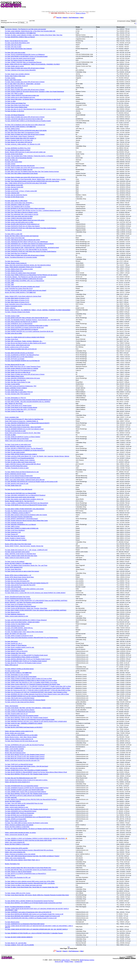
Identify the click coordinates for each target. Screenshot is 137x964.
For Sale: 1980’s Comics (12, 526)
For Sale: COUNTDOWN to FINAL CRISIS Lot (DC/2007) (22, 657)
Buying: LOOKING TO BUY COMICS (16, 388)
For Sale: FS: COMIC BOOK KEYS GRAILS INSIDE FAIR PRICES (25, 337)
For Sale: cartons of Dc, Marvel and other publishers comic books (24, 589)
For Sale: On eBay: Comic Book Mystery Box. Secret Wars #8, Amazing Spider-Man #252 (31, 887)
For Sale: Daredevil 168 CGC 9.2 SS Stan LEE (19, 140)
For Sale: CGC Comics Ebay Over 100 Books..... (19, 202)
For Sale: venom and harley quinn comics (17, 552)
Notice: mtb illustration (11, 706)
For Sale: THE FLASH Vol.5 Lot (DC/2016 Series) (19, 698)
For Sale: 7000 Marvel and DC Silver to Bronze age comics (22, 239)
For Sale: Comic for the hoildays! (14, 561)
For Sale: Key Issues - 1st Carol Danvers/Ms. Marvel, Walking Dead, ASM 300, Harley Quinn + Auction (35, 179)
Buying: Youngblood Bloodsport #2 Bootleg (17, 906)
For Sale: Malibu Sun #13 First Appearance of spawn (20, 370)
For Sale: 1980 (9, 282)
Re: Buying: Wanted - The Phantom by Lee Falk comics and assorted (25, 29)
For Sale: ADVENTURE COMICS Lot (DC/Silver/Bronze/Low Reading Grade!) (28, 121)
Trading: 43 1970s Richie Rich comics (16, 466)
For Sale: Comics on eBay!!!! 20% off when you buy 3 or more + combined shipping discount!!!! (33, 210)
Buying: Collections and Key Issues (15, 474)
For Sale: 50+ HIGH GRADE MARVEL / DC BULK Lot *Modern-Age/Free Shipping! (29, 828)
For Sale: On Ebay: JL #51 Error (14, 111)
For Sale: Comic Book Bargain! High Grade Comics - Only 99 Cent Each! (26, 766)
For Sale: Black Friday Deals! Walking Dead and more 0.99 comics (24, 220)
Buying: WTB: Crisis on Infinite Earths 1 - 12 (18, 575)
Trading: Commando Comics (13, 306)
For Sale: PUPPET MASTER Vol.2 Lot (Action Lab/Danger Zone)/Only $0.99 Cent (29, 331)
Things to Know (80, 13)
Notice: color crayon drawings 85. (15, 842)
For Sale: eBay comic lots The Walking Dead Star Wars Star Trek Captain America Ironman (32, 171)
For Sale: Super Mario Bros (13, 569)
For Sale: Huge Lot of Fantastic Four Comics (18, 604)
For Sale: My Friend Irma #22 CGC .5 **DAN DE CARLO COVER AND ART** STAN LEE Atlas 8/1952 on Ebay (37, 690)
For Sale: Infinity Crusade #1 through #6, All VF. (19, 635)
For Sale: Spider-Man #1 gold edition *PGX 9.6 (19, 392)
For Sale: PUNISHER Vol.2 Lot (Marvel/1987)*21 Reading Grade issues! (26, 655)
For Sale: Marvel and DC (12, 612)
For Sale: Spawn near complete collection (17, 74)
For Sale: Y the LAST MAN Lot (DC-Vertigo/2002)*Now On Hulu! (24, 803)
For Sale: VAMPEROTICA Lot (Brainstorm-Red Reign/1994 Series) (25, 924)
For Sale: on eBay (10, 101)
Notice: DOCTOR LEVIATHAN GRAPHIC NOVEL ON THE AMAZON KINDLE (28, 265)
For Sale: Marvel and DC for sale (14, 364)
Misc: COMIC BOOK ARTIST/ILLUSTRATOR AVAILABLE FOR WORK (26, 130)
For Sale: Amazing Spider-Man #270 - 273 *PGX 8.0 (20, 409)
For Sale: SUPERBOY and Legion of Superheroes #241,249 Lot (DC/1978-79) (28, 912)
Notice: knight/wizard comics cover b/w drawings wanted (21, 715)
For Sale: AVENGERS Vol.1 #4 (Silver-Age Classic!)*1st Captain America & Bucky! (29, 243)
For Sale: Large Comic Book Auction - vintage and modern (22, 622)
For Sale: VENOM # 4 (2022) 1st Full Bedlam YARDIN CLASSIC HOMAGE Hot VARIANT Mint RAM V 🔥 (36, 838)
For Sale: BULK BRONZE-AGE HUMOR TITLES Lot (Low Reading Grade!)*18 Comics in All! (32, 916)
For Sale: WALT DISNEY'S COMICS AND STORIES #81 (21, 528)
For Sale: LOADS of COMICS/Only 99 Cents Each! (20, 711)
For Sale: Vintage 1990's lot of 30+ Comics (17, 893)
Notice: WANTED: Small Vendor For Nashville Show (20, 553)
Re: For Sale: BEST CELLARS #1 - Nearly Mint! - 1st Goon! (22, 83)
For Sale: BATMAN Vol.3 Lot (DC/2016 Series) (19, 815)
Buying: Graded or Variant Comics (15, 538)
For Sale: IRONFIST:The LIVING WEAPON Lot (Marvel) (21, 329)
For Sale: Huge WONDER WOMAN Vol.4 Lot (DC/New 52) (22, 360)
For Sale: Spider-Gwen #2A (13, 485)
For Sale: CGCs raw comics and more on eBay (19, 216)
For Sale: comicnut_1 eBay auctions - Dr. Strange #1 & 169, (22, 144)
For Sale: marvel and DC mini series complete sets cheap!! (22, 286)
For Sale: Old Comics (11, 641)
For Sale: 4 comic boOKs (12, 384)
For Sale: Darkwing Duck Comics (15, 626)
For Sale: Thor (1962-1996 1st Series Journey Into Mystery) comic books (26, 823)
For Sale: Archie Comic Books (14, 154)
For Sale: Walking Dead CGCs (14, 271)
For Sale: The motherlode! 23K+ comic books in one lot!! (21, 214)
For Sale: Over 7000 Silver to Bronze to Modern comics (21, 212)
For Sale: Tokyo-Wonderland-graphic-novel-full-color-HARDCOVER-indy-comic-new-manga (32, 181)
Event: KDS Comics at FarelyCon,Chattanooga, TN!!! (20, 386)
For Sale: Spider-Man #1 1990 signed (16, 200)
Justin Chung (65, 960)
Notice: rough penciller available (14, 748)
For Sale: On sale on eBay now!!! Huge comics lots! (20, 462)
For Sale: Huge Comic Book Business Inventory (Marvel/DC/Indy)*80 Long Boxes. (29, 850)
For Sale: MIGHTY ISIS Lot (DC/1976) (16, 651)
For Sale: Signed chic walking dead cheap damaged (20, 273)
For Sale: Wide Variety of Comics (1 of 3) (17, 298)
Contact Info (78, 961)
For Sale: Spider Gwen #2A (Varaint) (16, 540)
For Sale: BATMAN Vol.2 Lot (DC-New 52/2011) (19, 356)
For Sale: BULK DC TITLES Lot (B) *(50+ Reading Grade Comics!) (25, 756)
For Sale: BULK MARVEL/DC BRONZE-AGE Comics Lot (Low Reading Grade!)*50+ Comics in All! (34, 914)
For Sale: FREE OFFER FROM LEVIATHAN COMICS (21, 454)
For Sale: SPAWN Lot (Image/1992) (15, 819)
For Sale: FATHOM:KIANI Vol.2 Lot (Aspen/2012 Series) (21, 786)
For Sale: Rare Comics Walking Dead (16, 107)
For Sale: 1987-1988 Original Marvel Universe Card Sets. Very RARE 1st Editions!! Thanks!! (32, 856)
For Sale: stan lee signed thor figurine (16, 195)
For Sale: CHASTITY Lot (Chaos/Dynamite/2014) (19, 458)
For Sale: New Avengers (12, 261)
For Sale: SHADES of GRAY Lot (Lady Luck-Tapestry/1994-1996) (24, 789)
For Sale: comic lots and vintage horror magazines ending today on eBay (26, 325)
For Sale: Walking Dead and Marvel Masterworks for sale (22, 472)
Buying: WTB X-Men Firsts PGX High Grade (18, 544)
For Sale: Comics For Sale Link (14, 411)
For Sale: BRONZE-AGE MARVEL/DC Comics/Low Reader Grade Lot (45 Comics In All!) (31, 481)
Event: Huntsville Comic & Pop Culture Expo (18, 304)
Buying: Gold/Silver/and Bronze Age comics (18, 598)
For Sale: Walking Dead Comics (14, 376)
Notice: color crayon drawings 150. (15, 852)
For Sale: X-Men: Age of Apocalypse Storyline (18, 158)
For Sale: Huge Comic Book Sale (15, 238)
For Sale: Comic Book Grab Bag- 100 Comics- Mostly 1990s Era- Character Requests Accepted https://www (37, 895)
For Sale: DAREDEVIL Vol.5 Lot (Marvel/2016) (19, 323)
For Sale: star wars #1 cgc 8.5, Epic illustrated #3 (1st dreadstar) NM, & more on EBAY (30, 109)
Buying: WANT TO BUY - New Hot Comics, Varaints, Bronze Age (24, 546)
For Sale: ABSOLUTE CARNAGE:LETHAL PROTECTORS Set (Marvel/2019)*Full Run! (31, 799)
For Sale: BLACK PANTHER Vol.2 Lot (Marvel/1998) (20, 493)
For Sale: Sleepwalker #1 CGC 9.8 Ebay (17, 674)
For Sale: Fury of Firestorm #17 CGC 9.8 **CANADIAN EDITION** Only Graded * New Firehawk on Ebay (36, 692)
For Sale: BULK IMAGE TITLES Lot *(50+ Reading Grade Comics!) (25, 754)
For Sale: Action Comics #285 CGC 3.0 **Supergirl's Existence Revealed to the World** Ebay (32, 684)
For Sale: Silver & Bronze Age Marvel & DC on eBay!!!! (21, 321)
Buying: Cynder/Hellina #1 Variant (15, 591)
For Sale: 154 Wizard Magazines (14, 115)
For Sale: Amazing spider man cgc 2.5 (16, 713)
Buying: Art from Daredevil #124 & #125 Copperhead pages (22, 477)
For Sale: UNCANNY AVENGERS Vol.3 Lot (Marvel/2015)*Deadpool (25, 495)
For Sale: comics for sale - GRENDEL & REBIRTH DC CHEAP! (23, 723)
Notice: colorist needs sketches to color (16, 616)
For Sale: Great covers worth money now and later (20, 497)
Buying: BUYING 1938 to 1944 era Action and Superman (22, 236)
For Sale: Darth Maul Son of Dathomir (16, 253)
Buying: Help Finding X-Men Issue (15, 76)
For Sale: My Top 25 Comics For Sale (16, 579)
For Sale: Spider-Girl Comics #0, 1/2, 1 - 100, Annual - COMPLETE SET (26, 550)
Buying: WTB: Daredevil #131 (14, 567)
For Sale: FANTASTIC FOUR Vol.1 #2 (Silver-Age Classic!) (22, 226)
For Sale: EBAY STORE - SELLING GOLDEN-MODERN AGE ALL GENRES (27, 401)
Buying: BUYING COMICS (13, 801)
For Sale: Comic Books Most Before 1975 (17, 43)
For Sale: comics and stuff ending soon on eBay (19, 222)
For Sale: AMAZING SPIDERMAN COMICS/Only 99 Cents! (22, 378)
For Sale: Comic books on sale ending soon (18, 444)
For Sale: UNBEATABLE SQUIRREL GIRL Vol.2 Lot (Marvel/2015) (24, 280)
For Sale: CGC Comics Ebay (13, 161)
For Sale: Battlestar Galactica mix (15, 614)
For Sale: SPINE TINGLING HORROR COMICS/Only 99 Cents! (24, 278)
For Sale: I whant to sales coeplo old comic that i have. (21, 555)
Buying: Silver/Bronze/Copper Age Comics (17, 596)
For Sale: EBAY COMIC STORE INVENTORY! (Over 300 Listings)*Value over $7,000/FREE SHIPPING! (35, 610)
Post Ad (57, 17)
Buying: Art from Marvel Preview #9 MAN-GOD (19, 475)
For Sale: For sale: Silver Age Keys (15, 380)
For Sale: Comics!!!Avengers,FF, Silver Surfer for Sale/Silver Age (24, 419)
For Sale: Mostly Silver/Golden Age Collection (18, 48)
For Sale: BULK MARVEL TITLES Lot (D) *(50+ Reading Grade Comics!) (26, 774)
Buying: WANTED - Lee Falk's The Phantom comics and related (24, 602)
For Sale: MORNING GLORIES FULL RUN (17, 148)
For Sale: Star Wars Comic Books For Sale (17, 382)
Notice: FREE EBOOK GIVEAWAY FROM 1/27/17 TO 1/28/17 (23, 267)
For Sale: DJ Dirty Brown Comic (14, 197)
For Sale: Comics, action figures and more (17, 345)
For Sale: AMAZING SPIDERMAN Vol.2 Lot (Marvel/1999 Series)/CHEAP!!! (27, 423)
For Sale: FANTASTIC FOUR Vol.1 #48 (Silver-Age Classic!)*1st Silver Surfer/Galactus (30, 228)
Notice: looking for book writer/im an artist (17, 557)
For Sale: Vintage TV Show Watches (16, 645)
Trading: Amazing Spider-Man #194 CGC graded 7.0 (20, 138)
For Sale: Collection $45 (12, 193)
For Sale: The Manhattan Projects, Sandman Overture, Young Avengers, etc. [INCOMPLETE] (32, 319)
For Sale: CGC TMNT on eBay (14, 93)
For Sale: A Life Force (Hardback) (15, 530)
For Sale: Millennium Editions (13, 649)
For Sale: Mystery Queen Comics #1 (16, 263)
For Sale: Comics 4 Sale (12, 316)
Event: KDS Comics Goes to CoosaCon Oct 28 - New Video (22, 433)
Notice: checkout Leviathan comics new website (19, 825)
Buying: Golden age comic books (15, 733)
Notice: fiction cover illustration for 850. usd (17, 877)
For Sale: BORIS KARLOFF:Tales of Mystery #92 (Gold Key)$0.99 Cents (26, 317)
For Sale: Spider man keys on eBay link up (17, 372)
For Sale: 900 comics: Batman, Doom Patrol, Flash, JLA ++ (22, 860)
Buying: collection (10, 308)
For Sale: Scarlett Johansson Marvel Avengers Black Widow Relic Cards (26, 520)
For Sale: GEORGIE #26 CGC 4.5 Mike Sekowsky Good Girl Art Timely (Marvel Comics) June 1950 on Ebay (37, 694)
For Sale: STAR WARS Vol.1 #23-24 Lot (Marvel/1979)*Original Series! (26, 505)
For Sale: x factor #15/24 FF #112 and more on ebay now (22, 95)
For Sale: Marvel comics (12, 922)
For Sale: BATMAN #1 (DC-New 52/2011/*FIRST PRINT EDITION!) (25, 208)
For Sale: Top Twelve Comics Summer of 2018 (19, 511)
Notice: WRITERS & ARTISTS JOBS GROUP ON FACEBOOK (23, 795)
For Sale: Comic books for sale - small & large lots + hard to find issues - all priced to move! (32, 247)
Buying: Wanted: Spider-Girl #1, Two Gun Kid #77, (20, 501)
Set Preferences (73, 17)
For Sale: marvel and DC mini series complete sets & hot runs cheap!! (25, 290)
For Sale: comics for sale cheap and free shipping (19, 702)
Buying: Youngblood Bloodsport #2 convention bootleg (21, 257)
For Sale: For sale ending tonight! (15, 452)
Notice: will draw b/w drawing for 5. (15, 747)
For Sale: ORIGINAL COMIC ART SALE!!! (17, 204)
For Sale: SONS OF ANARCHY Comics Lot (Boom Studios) (22, 436)
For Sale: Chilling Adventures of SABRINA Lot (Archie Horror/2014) (25, 450)
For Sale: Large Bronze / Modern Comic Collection (20, 460)
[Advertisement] (99, 4)
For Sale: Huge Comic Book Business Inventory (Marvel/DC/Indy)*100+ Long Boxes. (30, 883)
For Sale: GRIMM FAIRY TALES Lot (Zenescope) (19, 813)
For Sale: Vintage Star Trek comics (15, 653)
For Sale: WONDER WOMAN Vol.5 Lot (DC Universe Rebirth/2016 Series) (27, 696)
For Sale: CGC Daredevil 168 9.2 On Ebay (17, 206)
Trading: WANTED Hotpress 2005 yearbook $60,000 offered (23, 464)
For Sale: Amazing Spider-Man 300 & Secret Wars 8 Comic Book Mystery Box (28, 867)
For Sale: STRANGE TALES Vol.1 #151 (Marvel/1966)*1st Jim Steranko (26, 249)
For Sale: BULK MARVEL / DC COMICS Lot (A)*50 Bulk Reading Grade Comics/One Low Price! (33, 903)
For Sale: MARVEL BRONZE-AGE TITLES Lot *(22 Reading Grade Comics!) (27, 659)
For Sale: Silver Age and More (14, 87)
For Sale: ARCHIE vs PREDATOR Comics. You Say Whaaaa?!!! (24, 448)
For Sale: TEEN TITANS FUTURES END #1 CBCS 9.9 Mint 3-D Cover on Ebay (28, 678)
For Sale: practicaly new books (14, 522)
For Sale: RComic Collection (13, 230)
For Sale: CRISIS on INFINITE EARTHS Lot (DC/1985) (21, 735)
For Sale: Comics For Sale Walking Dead (17, 624)
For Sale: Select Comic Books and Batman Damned (20, 606)
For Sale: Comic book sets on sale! (15, 431)
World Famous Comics (87, 960)
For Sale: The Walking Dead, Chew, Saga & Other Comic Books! (24, 631)
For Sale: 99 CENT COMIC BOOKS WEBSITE (19, 937)
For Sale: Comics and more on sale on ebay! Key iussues (22, 571)
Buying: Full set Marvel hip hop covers (16, 41)
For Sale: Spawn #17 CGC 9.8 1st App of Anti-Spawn (20, 676)
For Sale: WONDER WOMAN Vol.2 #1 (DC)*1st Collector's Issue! (24, 429)
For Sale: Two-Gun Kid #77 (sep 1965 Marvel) (18, 489)
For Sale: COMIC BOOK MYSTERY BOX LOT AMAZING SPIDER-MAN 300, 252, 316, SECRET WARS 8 (36, 929)
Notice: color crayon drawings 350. (15, 858)
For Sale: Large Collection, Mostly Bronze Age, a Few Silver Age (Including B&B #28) (30, 31)
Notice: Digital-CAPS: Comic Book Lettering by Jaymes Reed (23, 296)
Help (81, 17)
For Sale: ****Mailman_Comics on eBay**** (17, 513)
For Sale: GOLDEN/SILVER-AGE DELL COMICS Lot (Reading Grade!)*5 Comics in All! (31, 918)
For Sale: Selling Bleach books (14, 390)
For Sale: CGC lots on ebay (13, 44)
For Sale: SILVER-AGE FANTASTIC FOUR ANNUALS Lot (22, 224)
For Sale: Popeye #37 (11, 534)
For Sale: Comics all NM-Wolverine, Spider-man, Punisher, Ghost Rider (26, 608)
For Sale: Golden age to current (14, 66)
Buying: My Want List (11, 160)
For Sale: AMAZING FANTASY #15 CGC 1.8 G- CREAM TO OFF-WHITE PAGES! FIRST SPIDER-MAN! (36, 721)
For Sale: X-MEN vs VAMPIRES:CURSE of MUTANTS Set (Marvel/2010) (26, 503)
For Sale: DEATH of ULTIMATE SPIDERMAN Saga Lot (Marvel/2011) (25, 873)
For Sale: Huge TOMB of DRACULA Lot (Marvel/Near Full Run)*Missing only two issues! (31, 275)
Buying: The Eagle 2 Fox (12, 864)
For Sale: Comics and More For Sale (16, 630)
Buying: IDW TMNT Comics (13, 80)
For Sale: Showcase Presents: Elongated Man (18, 516)
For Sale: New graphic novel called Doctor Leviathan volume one (24, 499)
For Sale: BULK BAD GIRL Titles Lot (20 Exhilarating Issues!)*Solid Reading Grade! (29, 719)
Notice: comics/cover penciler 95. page (16, 834)
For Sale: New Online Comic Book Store (17, 105)
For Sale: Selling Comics (12, 128)
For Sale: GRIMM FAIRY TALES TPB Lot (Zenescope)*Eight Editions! (25, 791)
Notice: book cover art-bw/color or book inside (18, 440)
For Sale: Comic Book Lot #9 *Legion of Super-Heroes (21, 407)
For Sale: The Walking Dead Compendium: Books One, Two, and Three (26, 565)
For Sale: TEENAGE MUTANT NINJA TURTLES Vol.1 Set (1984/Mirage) (26, 241)
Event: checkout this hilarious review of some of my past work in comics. (26, 780)
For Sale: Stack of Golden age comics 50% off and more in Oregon (25, 68)
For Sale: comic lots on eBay (13, 333)
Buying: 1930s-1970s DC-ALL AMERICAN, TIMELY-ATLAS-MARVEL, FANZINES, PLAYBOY (32, 64)
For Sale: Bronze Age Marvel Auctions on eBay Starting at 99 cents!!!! (25, 343)
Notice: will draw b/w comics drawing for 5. (17, 782)
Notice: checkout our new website (15, 805)
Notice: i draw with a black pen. (14, 750)
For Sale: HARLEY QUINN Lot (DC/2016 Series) (19, 669)
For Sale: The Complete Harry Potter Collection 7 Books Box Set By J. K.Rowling (29, 156)
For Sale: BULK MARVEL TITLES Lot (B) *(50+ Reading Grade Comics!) (26, 717)
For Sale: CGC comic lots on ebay (15, 52)
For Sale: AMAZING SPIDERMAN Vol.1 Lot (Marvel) (20, 524)
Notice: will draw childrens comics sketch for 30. (19, 731)
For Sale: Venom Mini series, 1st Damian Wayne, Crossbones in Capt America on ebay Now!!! (33, 99)
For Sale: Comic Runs (11, 339)
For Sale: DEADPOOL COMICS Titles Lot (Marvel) (20, 37)
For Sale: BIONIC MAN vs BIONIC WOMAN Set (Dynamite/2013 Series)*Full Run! (29, 901)
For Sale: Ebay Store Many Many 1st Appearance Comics (22, 132)
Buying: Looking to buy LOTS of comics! (17, 347)
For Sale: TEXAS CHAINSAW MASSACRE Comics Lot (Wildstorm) (25, 54)
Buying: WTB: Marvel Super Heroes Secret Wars (19, 577)
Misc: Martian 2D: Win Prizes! (13, 403)
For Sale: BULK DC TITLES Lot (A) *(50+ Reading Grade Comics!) (25, 758)
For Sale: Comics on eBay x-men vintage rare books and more (23, 885)
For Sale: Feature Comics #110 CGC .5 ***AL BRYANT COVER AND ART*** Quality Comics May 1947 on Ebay (38, 686)
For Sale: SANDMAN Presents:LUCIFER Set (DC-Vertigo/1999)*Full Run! (27, 787)
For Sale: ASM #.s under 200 (13, 234)
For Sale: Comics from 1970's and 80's (16, 848)
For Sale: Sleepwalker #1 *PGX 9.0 (15, 397)
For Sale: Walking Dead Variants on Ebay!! (17, 150)
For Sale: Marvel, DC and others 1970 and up (18, 142)
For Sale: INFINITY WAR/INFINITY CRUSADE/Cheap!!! (21, 518)
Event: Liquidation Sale (12, 417)
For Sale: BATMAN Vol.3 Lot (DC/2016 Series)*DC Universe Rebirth (25, 700)
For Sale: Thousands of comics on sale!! (17, 468)
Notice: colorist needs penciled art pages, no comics (20, 832)
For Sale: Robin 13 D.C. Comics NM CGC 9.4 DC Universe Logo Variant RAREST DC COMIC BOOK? (35, 592)
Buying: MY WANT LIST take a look (15, 633)
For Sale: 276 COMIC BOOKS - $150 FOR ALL (19, 628)
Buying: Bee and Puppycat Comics (15, 752)
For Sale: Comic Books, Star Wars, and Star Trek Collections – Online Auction (28, 708)
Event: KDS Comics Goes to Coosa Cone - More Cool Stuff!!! (23, 427)
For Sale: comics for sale (12, 670)
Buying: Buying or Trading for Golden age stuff (18, 169)
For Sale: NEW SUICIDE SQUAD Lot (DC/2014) (19, 353)
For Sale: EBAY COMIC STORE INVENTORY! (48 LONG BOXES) (24, 509)
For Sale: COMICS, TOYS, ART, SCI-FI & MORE (19, 945)
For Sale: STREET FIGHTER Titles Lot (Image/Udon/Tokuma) (23, 62)
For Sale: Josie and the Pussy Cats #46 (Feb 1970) (20, 585)
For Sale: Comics (10, 78)
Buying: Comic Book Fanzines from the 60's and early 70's (22, 760)
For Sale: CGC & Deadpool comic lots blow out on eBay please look (25, 124)
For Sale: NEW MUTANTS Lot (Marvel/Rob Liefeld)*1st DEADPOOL (25, 245)
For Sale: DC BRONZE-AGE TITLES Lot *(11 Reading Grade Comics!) (26, 661)
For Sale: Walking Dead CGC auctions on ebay (19, 269)
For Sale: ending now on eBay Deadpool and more (20, 97)
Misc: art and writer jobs (12, 725)
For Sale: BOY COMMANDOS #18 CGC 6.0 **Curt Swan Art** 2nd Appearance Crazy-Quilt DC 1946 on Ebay (37, 688)
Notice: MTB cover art (11, 665)
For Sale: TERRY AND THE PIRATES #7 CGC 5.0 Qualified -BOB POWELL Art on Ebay (31, 682)
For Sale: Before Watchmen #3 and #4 (16, 85)
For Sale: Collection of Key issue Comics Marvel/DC (20, 70)
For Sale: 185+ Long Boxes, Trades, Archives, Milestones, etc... (24, 341)
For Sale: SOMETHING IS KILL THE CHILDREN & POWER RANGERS (26, 770)
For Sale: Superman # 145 (13, 532)
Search (65, 17)
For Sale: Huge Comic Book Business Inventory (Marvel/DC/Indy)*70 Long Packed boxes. (31, 637)
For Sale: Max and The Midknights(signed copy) (21, 778)
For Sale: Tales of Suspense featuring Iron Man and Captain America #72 (26, 583)
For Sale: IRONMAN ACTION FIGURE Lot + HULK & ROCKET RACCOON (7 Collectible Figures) (34, 933)
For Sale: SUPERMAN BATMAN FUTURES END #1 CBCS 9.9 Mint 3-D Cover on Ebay (31, 680)
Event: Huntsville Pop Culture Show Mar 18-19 (19, 288)
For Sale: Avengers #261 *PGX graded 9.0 (17, 394)
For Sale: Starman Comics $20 (14, 187)
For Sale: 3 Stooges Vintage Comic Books (17, 312)
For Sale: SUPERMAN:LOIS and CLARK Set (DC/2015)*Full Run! (24, 745)
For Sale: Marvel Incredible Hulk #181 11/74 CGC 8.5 (21, 349)
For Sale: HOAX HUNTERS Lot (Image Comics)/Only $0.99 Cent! (24, 327)
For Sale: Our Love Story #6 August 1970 (17, 581)
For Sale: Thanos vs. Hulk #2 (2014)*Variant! (18, 871)
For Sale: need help (11, 797)
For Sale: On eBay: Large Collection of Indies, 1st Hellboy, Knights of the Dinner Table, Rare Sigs (33, 35)
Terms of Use (59, 961)
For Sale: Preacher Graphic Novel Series (17, 425)
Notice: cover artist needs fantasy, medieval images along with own (25, 479)
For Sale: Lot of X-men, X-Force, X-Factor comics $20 (21, 191)
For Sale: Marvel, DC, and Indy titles (15, 943)
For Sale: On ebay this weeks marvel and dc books (20, 58)
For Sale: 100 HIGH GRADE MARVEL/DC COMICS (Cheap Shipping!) (26, 620)
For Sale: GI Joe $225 (11, 189)
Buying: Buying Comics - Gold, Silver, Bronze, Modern (21, 737)
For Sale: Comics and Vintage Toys (15, 103)
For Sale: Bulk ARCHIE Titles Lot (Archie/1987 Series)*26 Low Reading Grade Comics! (30, 869)
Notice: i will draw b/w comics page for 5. (17, 768)
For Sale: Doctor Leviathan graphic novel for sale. (19, 647)
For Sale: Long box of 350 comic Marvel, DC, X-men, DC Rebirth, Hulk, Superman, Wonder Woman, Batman (37, 456)
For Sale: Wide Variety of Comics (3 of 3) (17, 302)
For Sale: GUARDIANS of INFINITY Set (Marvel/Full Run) (22, 355)
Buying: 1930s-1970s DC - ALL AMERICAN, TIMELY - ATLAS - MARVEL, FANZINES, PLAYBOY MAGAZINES (37, 310)
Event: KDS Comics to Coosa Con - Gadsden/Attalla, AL (21, 421)
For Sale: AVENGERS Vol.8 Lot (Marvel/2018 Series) (20, 811)
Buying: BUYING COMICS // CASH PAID (17, 826)
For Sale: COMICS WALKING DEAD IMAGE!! (18, 218)
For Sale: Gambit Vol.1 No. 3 (13, 643)
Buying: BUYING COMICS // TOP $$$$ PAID (18, 563)
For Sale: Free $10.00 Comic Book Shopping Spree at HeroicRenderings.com (28, 399)
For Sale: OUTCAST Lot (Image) (14, 358)
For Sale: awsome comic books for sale (16, 483)
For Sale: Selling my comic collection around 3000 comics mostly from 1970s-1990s (29, 881)
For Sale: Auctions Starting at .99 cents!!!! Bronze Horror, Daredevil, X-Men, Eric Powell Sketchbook (34, 91)
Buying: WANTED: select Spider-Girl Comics (18, 446)
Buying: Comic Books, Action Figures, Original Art (19, 136)
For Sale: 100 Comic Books (13, 587)
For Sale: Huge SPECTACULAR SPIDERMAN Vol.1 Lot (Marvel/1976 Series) (28, 817)
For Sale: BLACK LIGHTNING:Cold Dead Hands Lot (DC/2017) (23, 727)
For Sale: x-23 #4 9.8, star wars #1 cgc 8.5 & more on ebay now (24, 119)
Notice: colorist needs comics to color (16, 821)
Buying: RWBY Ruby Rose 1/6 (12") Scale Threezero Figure (23, 366)
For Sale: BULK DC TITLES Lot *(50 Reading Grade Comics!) (23, 663)
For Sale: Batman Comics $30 (14, 185)
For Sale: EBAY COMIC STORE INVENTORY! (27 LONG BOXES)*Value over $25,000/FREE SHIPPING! (36, 600)
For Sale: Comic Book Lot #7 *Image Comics (18, 405)
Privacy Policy (68, 961)
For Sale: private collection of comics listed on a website (21, 368)
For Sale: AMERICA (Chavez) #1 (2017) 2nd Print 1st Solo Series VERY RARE (28, 840)
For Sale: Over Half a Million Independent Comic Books (21, 173)
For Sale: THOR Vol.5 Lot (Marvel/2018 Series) (19, 764)
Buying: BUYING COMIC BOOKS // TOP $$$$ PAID (20, 33)
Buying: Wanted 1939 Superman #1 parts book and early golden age (25, 152)
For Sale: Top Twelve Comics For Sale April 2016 (19, 60)
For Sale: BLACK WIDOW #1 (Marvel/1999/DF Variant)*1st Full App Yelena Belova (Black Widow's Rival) (36, 772)
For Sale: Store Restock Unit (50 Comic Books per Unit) (21, 741)
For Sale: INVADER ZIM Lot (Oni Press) (17, 438)
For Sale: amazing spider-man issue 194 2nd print (20, 165)
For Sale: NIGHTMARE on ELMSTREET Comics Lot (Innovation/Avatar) (26, 56)
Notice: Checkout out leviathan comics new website (20, 854)
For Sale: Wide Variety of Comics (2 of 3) (17, 300)
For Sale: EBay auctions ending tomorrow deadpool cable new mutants (26, 514)
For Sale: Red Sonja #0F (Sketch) (15, 536)
